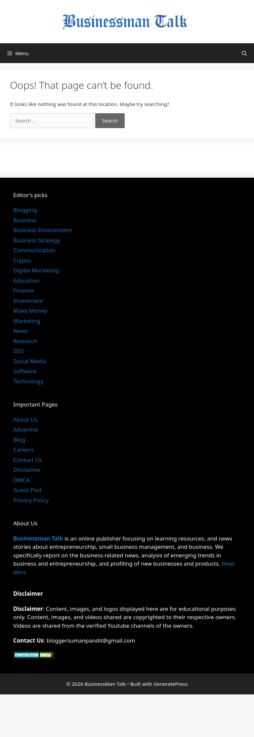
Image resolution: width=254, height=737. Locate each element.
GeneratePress (170, 684)
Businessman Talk (38, 538)
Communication (34, 250)
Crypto (22, 260)
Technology (28, 381)
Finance (23, 290)
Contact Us (27, 460)
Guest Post (27, 490)
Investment (28, 300)
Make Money (30, 310)
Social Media (29, 361)
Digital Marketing (36, 270)
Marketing (26, 321)
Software (25, 371)
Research (25, 341)
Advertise (25, 429)
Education (26, 280)
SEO (18, 351)
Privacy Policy (31, 500)
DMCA (21, 480)
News (20, 330)
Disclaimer (27, 470)
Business (24, 220)
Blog (19, 439)
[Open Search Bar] (244, 53)
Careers (23, 449)
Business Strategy (36, 240)
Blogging (25, 210)
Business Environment (42, 230)
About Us (25, 419)
